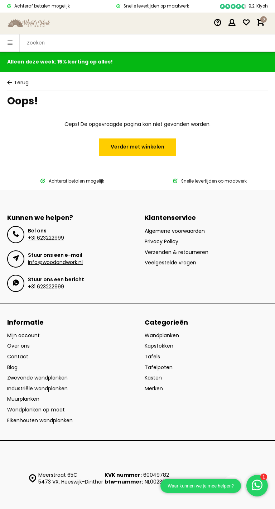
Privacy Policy (161, 241)
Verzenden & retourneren (176, 252)
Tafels (152, 356)
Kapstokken (159, 346)
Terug (18, 82)
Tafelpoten (159, 367)
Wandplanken (162, 335)
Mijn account (23, 335)
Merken (154, 388)
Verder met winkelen (137, 146)
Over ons (18, 346)
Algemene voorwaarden (175, 231)
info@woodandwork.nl (55, 262)
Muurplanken (23, 399)
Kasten (153, 377)
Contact (17, 356)
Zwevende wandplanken (37, 377)
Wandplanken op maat (36, 409)
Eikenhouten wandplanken (40, 420)
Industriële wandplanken (37, 388)
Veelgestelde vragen (170, 262)
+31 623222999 (46, 237)
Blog (12, 367)
